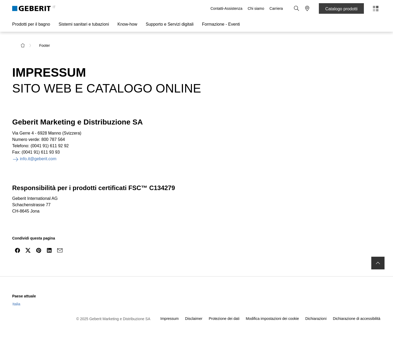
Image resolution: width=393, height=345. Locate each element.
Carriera (276, 8)
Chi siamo (256, 8)
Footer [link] (44, 45)
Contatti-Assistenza (227, 8)
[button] (296, 8)
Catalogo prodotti (341, 9)
